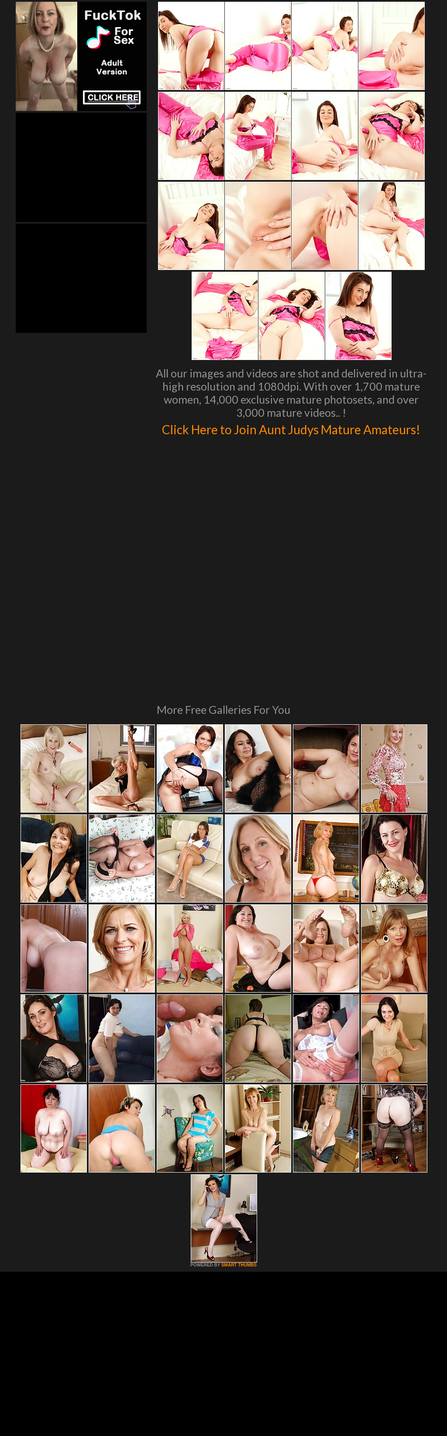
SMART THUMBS (239, 1164)
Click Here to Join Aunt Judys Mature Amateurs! (291, 437)
